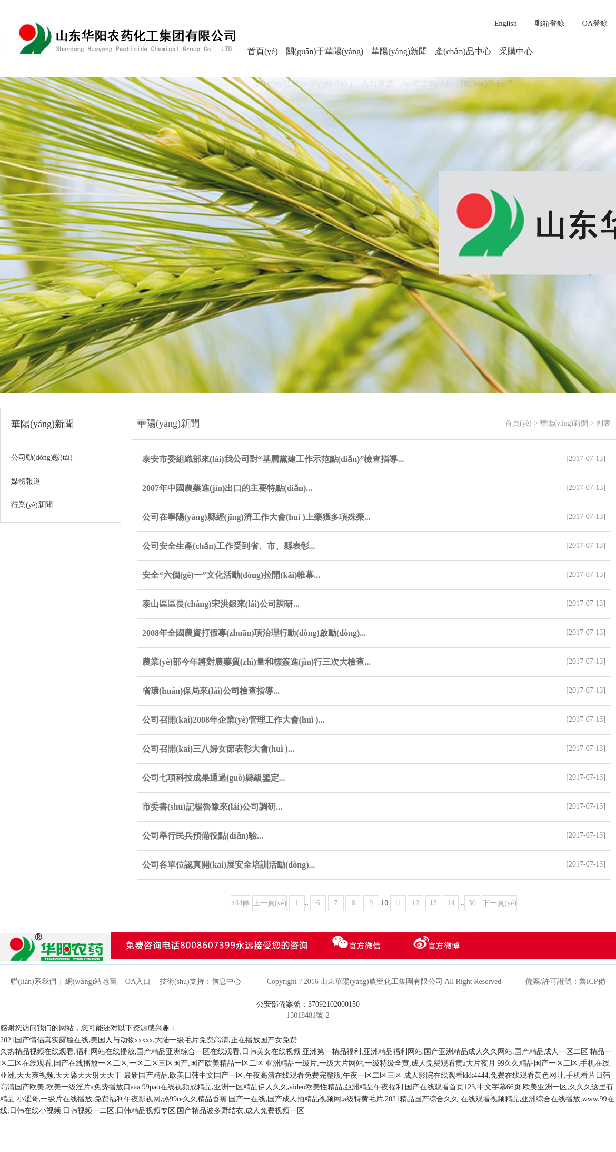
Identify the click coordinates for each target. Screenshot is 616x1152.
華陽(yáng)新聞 (399, 51)
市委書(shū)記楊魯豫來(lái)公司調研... (212, 806)
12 (415, 903)
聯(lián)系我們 (33, 982)
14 (450, 903)
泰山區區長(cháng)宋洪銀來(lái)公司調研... (221, 603)
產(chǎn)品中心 (463, 51)
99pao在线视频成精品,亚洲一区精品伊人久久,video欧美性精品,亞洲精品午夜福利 (272, 1087)
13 (433, 903)
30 (472, 903)
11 (397, 903)
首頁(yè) (262, 51)
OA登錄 (595, 23)
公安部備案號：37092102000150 (308, 1004)
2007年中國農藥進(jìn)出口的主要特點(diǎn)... (227, 488)
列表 (603, 423)
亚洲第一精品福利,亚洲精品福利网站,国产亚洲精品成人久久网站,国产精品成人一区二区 (445, 1052)
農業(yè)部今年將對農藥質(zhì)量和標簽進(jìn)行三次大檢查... (256, 661)
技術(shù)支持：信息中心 (200, 982)
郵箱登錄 (549, 23)
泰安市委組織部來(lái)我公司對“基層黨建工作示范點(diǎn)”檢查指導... (273, 459)
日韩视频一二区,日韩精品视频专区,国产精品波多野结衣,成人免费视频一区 (183, 1111)
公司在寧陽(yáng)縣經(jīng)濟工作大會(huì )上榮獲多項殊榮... (256, 517)
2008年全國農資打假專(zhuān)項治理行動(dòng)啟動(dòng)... (254, 632)
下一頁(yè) (499, 903)
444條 (240, 903)
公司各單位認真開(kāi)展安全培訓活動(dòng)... (228, 864)
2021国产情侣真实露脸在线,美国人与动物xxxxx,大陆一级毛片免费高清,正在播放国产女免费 (148, 1040)
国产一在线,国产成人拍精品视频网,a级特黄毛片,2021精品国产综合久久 (343, 1099)
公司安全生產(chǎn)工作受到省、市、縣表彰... (228, 545)
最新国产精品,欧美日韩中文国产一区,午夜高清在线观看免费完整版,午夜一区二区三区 (263, 1075)
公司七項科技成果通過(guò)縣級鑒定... (213, 777)
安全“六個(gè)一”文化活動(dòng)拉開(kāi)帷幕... (231, 574)
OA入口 (138, 982)
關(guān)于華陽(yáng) (325, 51)
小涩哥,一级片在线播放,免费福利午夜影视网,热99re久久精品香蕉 (122, 1099)
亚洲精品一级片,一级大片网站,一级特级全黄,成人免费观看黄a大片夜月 (380, 1063)
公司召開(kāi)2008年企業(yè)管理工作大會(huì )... (233, 719)
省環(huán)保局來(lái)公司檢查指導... (211, 690)
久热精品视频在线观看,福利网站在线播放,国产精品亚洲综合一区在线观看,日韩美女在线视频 (150, 1052)
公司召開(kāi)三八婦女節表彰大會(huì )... (218, 748)
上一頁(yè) (270, 903)
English (505, 23)
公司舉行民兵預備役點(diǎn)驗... (202, 835)
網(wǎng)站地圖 (90, 982)
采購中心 (516, 51)
